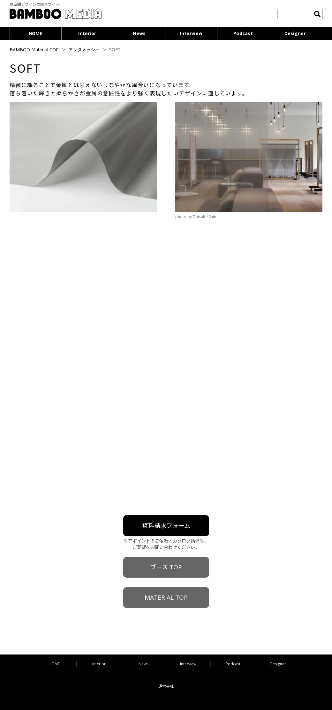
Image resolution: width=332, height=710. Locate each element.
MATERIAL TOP (166, 597)
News (139, 33)
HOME (35, 33)
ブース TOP (166, 567)
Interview (191, 33)
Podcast (243, 33)
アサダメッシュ (84, 50)
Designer (295, 33)
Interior (87, 33)
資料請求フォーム (166, 525)
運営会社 (166, 686)
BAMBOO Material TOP (34, 50)
